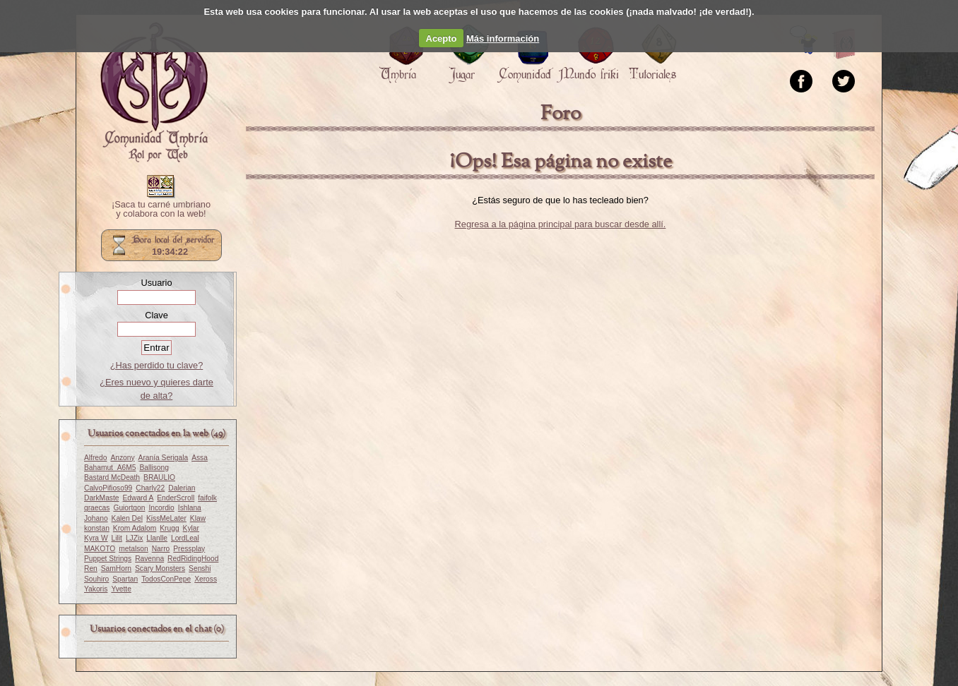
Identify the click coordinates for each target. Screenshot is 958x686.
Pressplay (189, 549)
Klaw (198, 518)
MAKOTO (99, 549)
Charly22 (150, 488)
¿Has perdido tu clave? (156, 365)
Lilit (117, 538)
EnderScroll (175, 498)
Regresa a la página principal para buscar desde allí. (560, 224)
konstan (97, 528)
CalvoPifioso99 (108, 488)
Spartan (125, 579)
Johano (96, 518)
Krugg (169, 528)
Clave (156, 315)
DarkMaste (101, 498)
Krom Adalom (134, 528)
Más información (502, 38)
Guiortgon (129, 508)
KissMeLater (166, 518)
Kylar (191, 528)
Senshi (200, 568)
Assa (199, 458)
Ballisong (154, 467)
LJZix (134, 538)
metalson (133, 549)
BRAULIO (159, 477)
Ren (90, 568)
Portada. (154, 92)
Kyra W (96, 538)
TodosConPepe (166, 579)
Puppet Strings (107, 558)
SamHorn (116, 568)
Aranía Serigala (163, 458)
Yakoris (95, 589)
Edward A (137, 498)
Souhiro (96, 579)
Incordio (161, 508)
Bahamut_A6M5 (110, 467)
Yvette (121, 589)
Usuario (156, 282)
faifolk (207, 498)
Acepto (441, 38)
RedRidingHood (192, 558)
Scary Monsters (160, 568)
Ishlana (189, 508)
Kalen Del (127, 518)
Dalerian (181, 488)
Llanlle (156, 538)
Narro (161, 549)
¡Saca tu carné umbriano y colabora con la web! (161, 209)
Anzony (122, 458)
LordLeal (185, 538)
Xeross (205, 579)
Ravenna (149, 558)
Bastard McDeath (112, 477)
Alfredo (95, 458)
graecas (97, 508)
